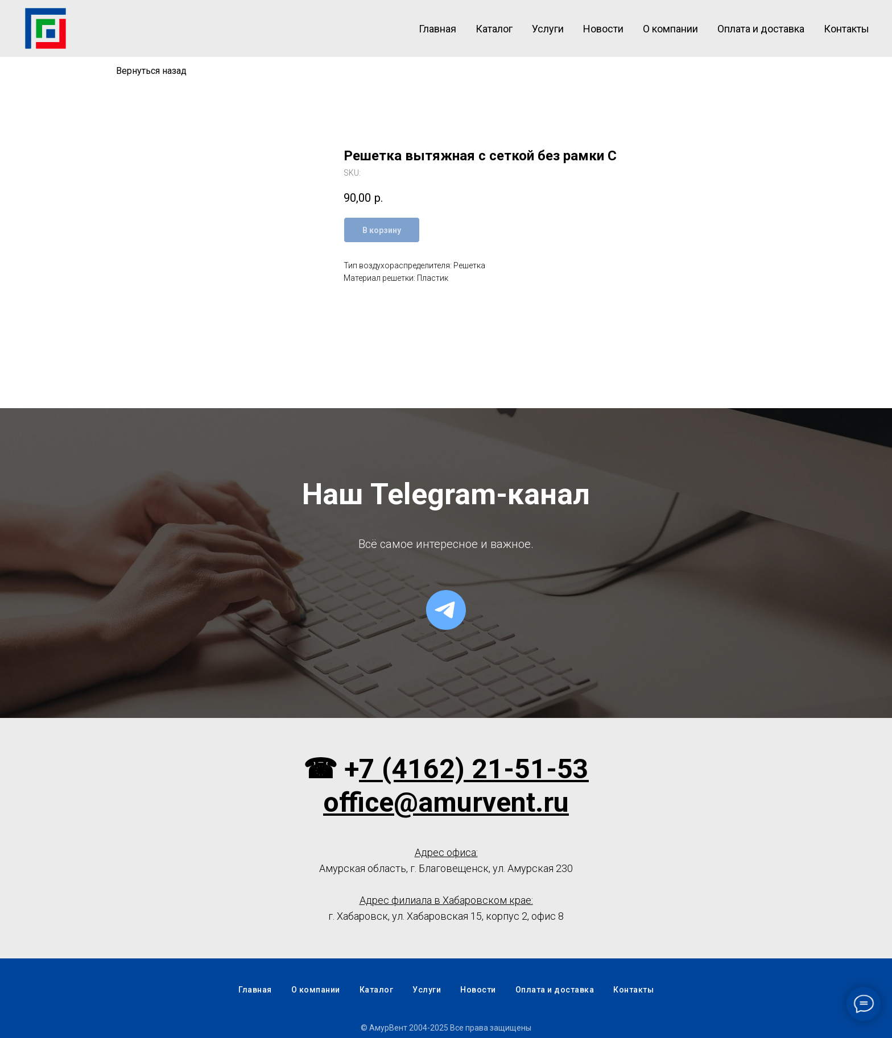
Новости (603, 29)
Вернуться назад (151, 70)
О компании (670, 29)
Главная (437, 29)
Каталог (494, 29)
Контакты (846, 29)
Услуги (548, 29)
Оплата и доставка (760, 29)
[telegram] (446, 610)
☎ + (331, 769)
